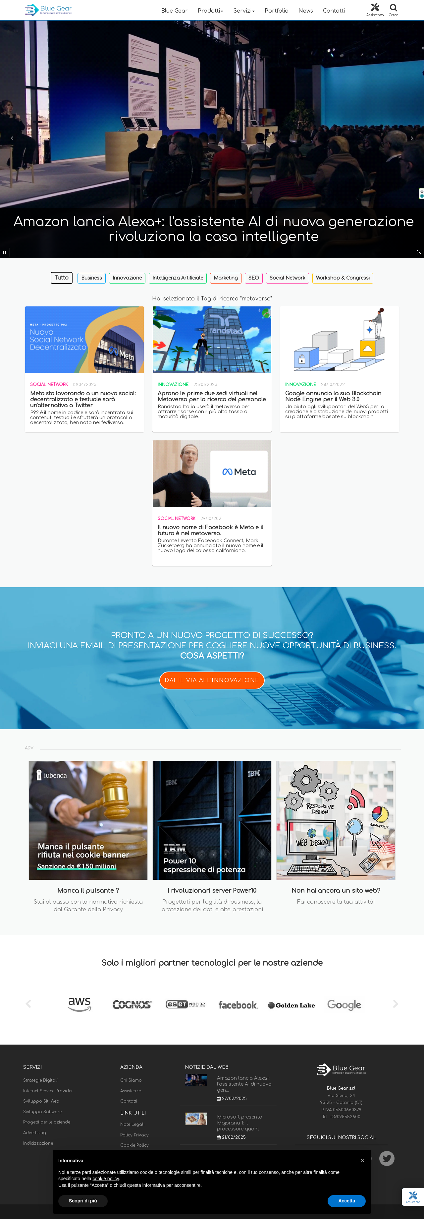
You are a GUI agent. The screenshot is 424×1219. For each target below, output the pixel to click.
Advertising (34, 1132)
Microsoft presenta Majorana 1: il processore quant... (239, 1123)
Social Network (287, 278)
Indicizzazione (38, 1143)
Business (91, 278)
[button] (362, 1160)
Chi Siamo (131, 1080)
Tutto (62, 278)
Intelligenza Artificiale (177, 278)
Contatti (334, 11)
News (305, 11)
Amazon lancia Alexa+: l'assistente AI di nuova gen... (244, 1084)
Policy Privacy (134, 1135)
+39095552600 (345, 1117)
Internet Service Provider (48, 1091)
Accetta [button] (346, 1200)
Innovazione (127, 278)
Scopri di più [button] (83, 1200)
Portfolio (277, 11)
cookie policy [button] (106, 1178)
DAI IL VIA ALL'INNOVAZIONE (212, 680)
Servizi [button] (244, 11)
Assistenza (130, 1091)
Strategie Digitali (40, 1080)
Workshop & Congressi (343, 278)
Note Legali (132, 1124)
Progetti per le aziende (46, 1122)
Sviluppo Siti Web (41, 1101)
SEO (253, 278)
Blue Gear (174, 11)
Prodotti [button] (210, 11)
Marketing (226, 278)
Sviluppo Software (42, 1112)
